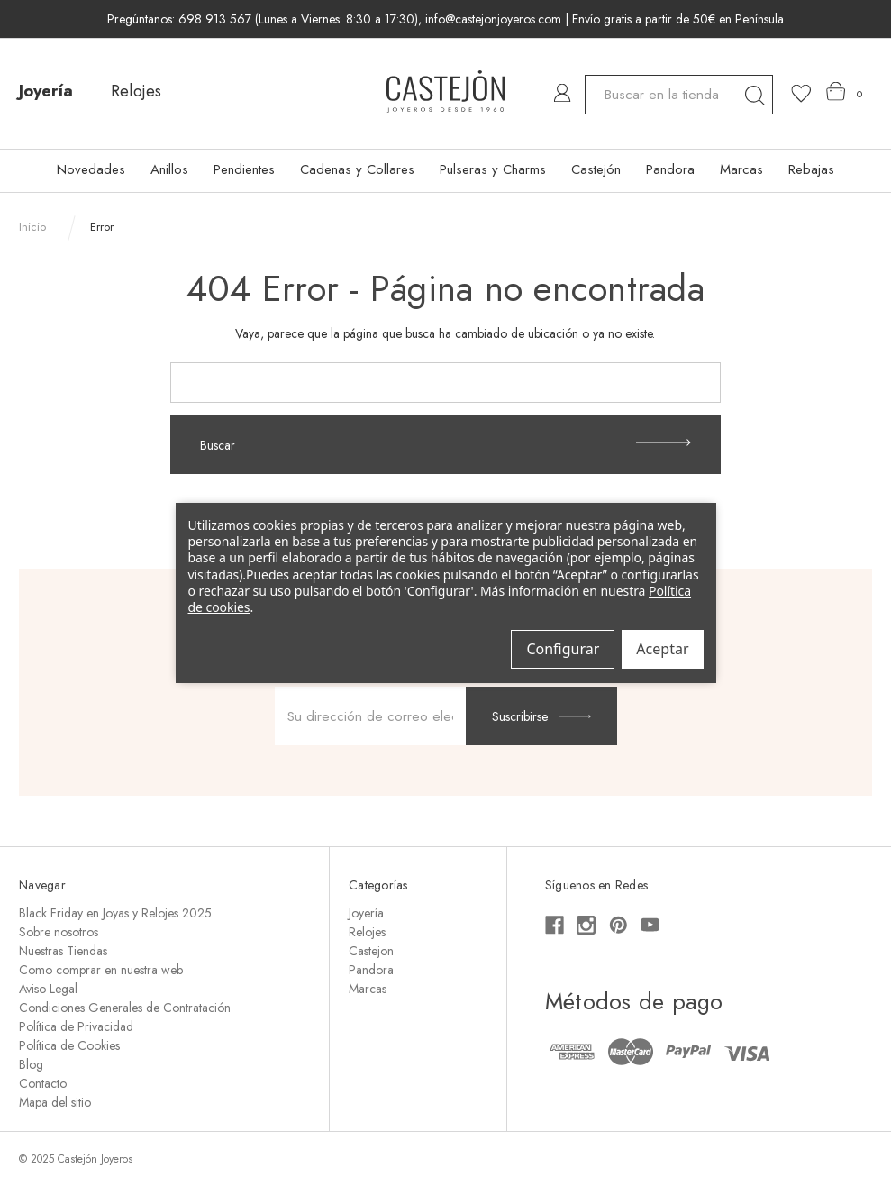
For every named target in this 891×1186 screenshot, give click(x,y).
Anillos (169, 169)
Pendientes (244, 169)
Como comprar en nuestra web (101, 970)
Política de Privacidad (76, 1026)
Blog (31, 1064)
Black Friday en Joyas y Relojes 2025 (115, 913)
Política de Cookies (69, 1045)
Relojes (136, 91)
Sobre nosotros (58, 932)
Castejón (596, 169)
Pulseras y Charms (493, 169)
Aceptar (662, 649)
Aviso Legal (48, 989)
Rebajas (811, 169)
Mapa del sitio (55, 1102)
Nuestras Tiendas (63, 951)
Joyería (46, 91)
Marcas (741, 169)
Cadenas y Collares (357, 169)
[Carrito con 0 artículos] (844, 92)
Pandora (670, 169)
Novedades (91, 169)
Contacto (43, 1083)
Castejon (371, 951)
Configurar (562, 649)
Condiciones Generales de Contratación (125, 1008)
